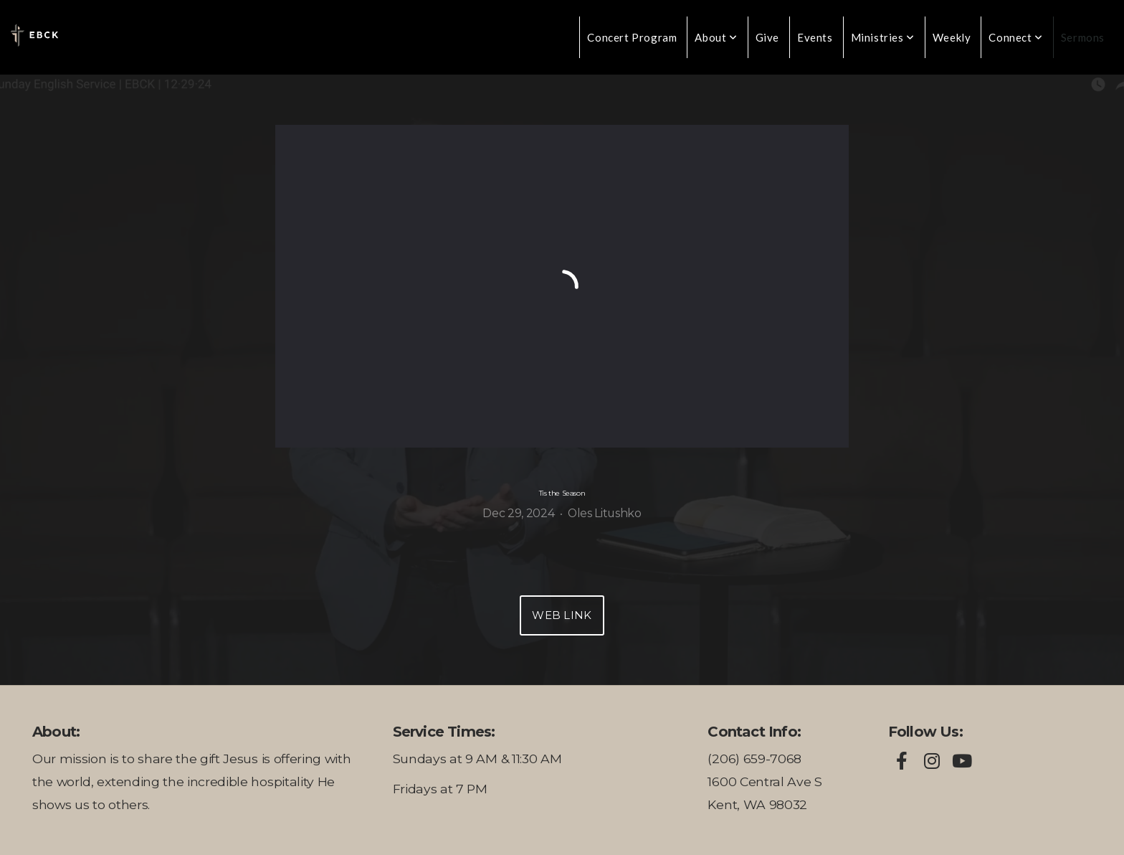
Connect (1015, 37)
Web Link (561, 615)
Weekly (952, 37)
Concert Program (632, 37)
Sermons (1083, 37)
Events (815, 37)
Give (767, 37)
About (716, 37)
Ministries (883, 37)
